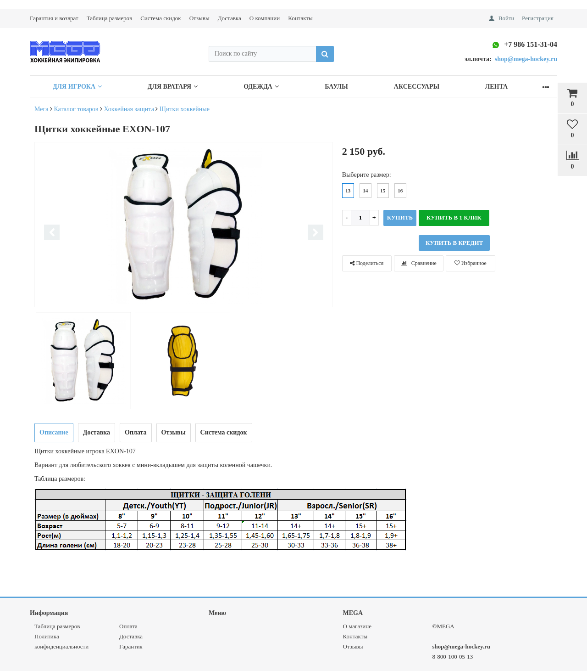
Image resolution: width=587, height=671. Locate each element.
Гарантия (131, 646)
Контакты (300, 18)
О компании (264, 18)
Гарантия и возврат (54, 18)
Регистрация (538, 18)
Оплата (128, 626)
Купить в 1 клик (454, 217)
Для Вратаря (179, 86)
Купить (400, 217)
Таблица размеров (109, 18)
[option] (183, 225)
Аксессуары (435, 86)
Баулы (351, 86)
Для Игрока (79, 86)
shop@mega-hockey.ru (461, 646)
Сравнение (419, 263)
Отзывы (199, 18)
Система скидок (160, 18)
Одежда (271, 86)
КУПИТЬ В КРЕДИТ (454, 242)
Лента (519, 86)
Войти (506, 18)
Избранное (470, 263)
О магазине (357, 626)
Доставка (229, 18)
